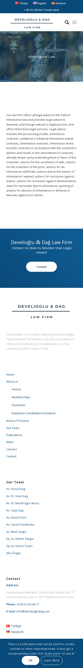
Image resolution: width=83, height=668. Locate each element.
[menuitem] (21, 3)
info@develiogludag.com (33, 611)
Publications (14, 435)
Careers (11, 449)
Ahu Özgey (13, 553)
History (16, 389)
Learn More (52, 660)
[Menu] (74, 22)
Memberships (21, 397)
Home (10, 374)
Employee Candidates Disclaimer (34, 413)
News (10, 442)
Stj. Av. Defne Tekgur (20, 539)
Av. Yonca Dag (15, 489)
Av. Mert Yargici (16, 532)
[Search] (64, 22)
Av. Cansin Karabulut (20, 524)
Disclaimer (19, 405)
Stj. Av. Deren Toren (19, 546)
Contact (11, 456)
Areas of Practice (17, 421)
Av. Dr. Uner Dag (17, 496)
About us (12, 381)
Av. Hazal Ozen (16, 517)
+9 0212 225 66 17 (27, 604)
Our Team (12, 428)
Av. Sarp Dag (14, 510)
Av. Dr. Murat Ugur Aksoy (22, 503)
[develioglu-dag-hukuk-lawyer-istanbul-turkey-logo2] (34, 22)
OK (31, 660)
